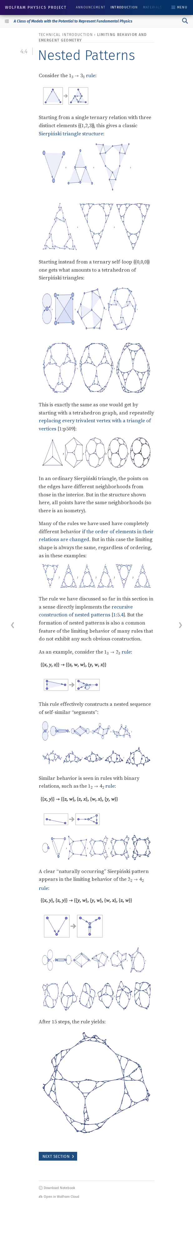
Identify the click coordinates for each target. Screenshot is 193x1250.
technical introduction (66, 35)
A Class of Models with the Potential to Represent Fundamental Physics (73, 21)
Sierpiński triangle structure (71, 133)
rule (90, 75)
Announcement (91, 7)
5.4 (120, 614)
